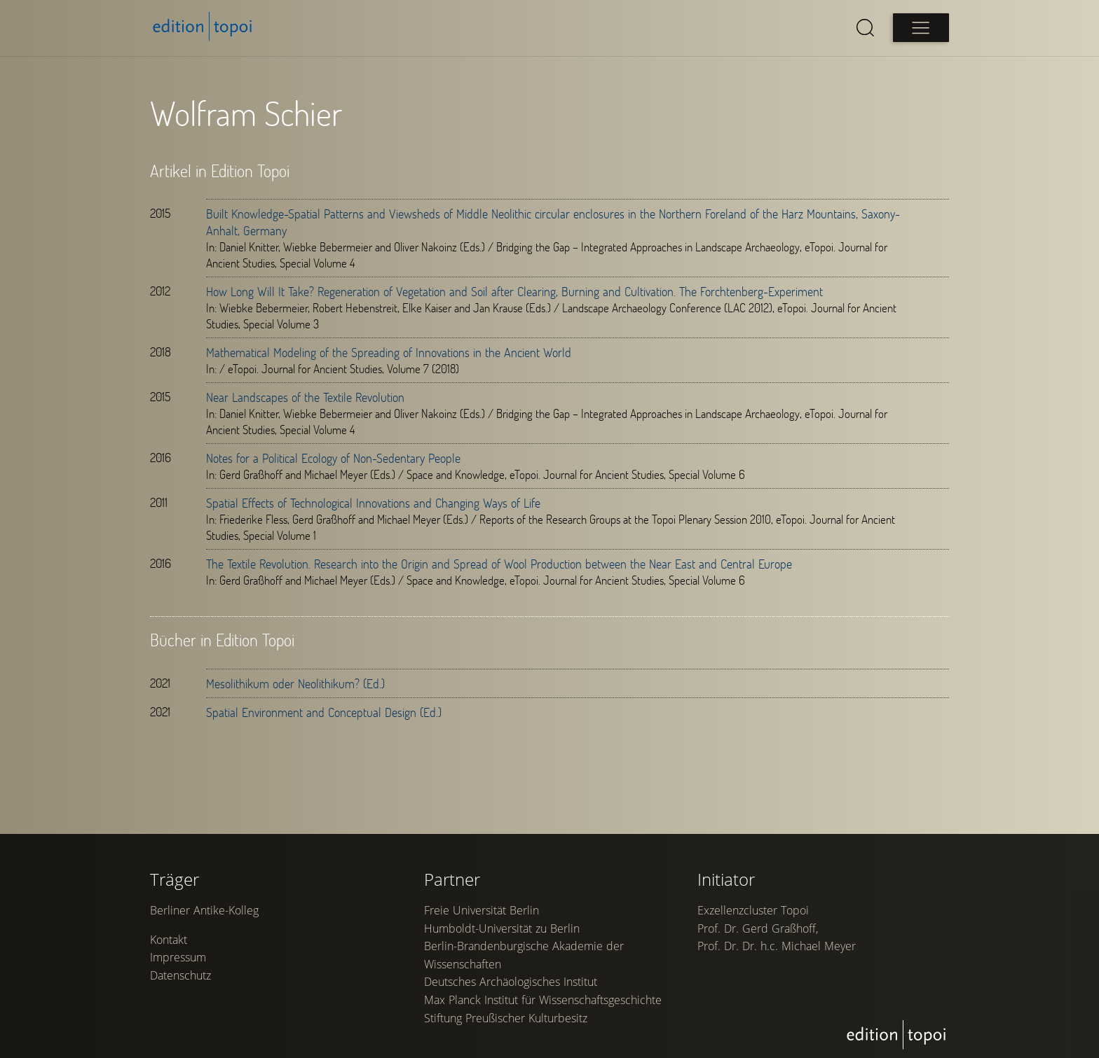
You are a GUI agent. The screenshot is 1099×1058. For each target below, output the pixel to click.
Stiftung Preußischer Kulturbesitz (505, 1018)
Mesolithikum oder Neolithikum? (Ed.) (295, 683)
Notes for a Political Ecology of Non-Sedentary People (333, 458)
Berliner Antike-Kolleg (204, 910)
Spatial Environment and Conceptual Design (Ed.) (324, 712)
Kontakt (168, 939)
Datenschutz (180, 975)
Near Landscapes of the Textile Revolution (305, 397)
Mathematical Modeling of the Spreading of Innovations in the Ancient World (388, 352)
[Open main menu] (921, 27)
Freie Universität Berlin (481, 910)
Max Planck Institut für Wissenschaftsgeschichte (543, 1000)
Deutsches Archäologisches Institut (510, 981)
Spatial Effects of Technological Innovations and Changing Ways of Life (373, 502)
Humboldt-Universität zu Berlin (502, 928)
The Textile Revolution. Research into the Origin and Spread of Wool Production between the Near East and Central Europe (499, 563)
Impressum (178, 957)
